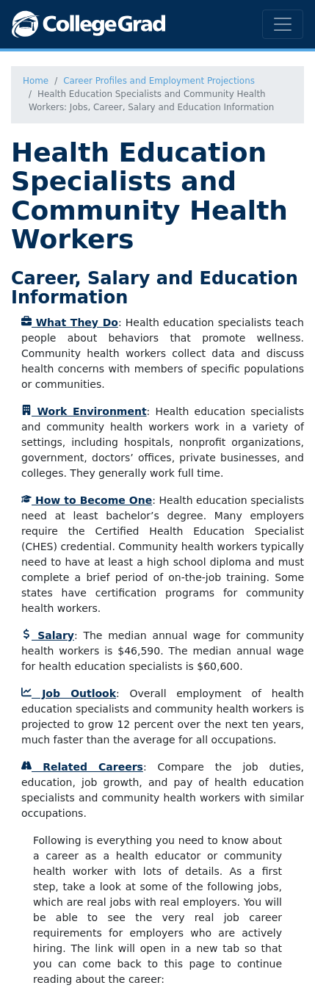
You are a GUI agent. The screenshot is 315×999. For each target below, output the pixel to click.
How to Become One (86, 500)
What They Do (69, 322)
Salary (47, 635)
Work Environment (84, 411)
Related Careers (82, 767)
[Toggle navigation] (282, 24)
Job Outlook (68, 693)
